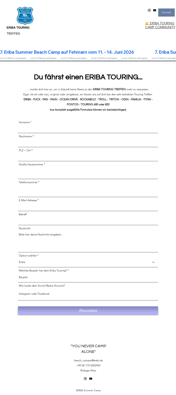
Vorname (24, 122)
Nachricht (24, 228)
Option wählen (28, 255)
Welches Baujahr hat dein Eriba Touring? (43, 270)
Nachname (25, 136)
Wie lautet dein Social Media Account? (42, 285)
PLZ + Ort (25, 150)
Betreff (23, 214)
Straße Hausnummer (31, 164)
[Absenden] (88, 310)
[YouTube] (154, 10)
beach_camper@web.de (88, 360)
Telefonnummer (28, 182)
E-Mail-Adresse (28, 200)
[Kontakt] (166, 12)
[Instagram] (149, 10)
